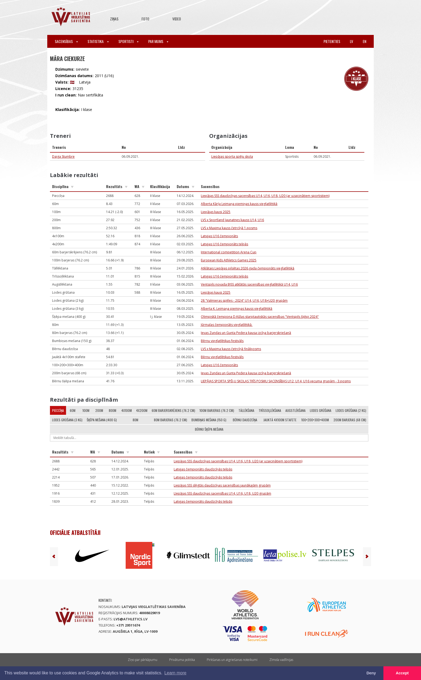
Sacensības (66, 41)
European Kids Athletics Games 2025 (228, 260)
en (364, 41)
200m (99, 410)
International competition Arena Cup (228, 252)
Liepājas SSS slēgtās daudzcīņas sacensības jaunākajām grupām (222, 485)
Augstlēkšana (295, 410)
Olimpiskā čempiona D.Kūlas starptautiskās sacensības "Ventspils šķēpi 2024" (260, 316)
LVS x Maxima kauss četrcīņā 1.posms (229, 228)
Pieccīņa (58, 410)
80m (135, 420)
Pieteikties (332, 41)
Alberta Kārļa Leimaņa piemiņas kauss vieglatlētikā (239, 204)
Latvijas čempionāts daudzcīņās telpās (203, 469)
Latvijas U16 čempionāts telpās (224, 244)
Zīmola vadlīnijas (281, 659)
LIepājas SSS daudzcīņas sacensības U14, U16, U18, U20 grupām (222, 493)
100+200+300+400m (315, 420)
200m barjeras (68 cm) (349, 420)
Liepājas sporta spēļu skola (232, 156)
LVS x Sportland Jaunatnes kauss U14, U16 (232, 220)
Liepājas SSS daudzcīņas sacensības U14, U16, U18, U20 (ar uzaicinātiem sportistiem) (265, 195)
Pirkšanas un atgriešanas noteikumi (232, 659)
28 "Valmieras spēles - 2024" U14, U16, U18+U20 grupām (244, 300)
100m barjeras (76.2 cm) (216, 410)
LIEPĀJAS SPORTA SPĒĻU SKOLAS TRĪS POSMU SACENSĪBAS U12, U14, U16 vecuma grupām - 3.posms (276, 381)
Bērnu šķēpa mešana (209, 429)
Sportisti (128, 41)
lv (351, 41)
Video (176, 18)
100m (85, 410)
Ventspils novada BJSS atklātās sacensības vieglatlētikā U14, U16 (249, 284)
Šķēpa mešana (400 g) (102, 420)
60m (72, 410)
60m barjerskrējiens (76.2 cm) (173, 410)
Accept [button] (402, 673)
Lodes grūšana (320, 410)
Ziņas (114, 18)
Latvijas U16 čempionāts (219, 236)
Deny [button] (371, 673)
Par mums (158, 41)
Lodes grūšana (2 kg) (351, 410)
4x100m (126, 410)
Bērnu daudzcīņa (245, 420)
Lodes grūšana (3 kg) (67, 420)
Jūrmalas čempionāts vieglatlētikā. (226, 324)
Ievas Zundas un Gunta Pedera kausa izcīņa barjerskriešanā (246, 332)
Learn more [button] (175, 673)
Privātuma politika (182, 659)
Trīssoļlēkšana (270, 410)
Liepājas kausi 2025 (215, 212)
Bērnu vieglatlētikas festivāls (222, 341)
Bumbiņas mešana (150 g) (208, 420)
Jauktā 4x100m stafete (279, 420)
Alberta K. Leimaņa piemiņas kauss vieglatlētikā (236, 308)
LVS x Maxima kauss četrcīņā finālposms (231, 349)
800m (112, 410)
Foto (145, 18)
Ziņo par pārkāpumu (142, 659)
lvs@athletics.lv (130, 619)
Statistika (98, 41)
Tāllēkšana (246, 410)
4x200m (141, 410)
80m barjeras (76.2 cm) (170, 420)
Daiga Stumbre (63, 156)
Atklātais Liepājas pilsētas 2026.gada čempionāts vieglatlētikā (247, 268)
